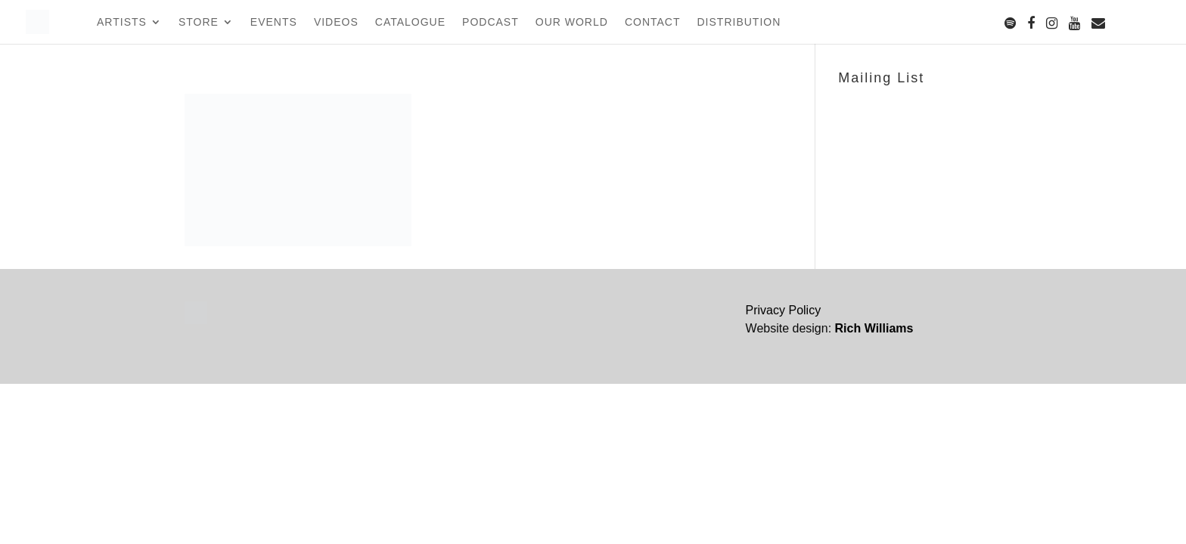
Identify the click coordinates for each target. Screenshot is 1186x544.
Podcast (490, 22)
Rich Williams (874, 328)
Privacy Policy (783, 310)
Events (273, 22)
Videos (336, 22)
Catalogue (410, 22)
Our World (572, 22)
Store (199, 22)
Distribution (739, 22)
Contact (653, 22)
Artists (122, 22)
